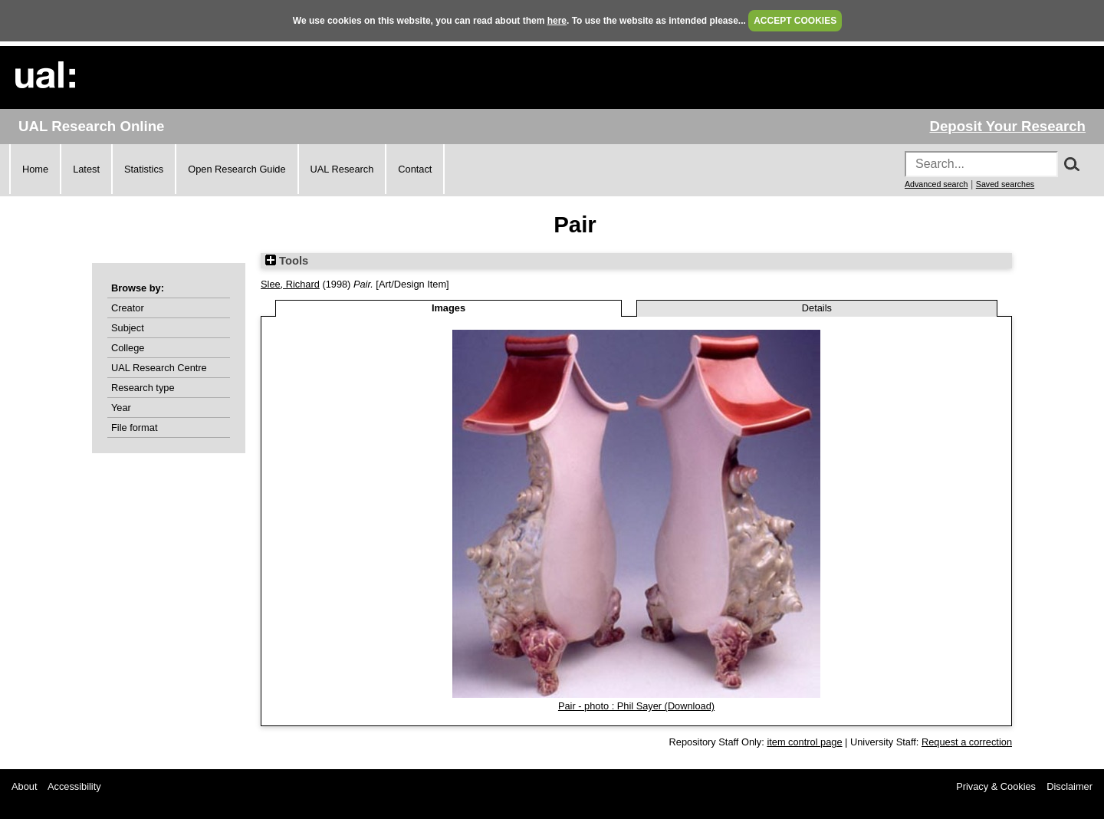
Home (35, 169)
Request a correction (967, 742)
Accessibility (74, 786)
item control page (804, 742)
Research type (143, 387)
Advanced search (936, 184)
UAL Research (342, 169)
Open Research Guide (236, 169)
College (127, 348)
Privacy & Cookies (996, 786)
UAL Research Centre (159, 367)
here (557, 20)
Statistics (143, 169)
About (24, 786)
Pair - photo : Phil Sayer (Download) (636, 706)
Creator (127, 308)
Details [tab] (817, 308)
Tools (286, 261)
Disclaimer (1069, 786)
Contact (415, 169)
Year (121, 407)
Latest (86, 169)
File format (134, 427)
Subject (127, 328)
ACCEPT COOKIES (795, 20)
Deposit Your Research (1007, 126)
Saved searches (1005, 184)
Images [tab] (448, 308)
